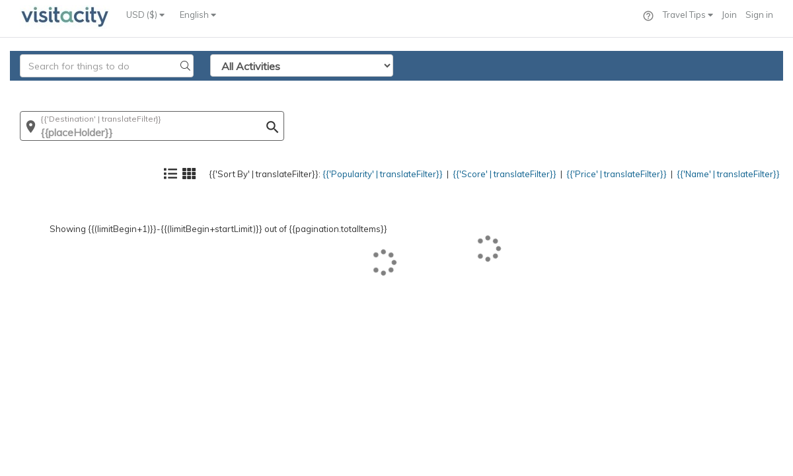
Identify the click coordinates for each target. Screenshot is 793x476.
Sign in (759, 14)
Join (729, 14)
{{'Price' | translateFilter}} (588, 89)
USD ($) (145, 14)
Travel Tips (688, 14)
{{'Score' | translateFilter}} (460, 89)
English (198, 14)
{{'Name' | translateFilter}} (717, 89)
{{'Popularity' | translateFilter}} (321, 89)
